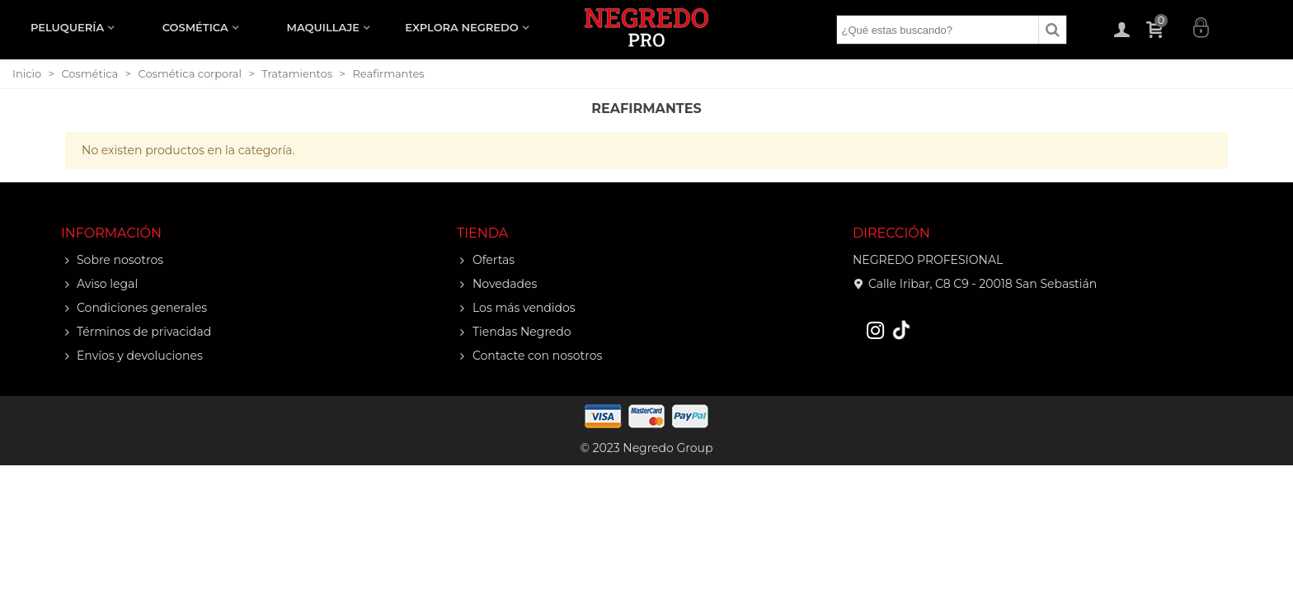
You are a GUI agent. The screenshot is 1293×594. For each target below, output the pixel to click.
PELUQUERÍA (67, 27)
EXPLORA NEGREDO (461, 27)
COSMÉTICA (195, 27)
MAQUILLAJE (323, 27)
